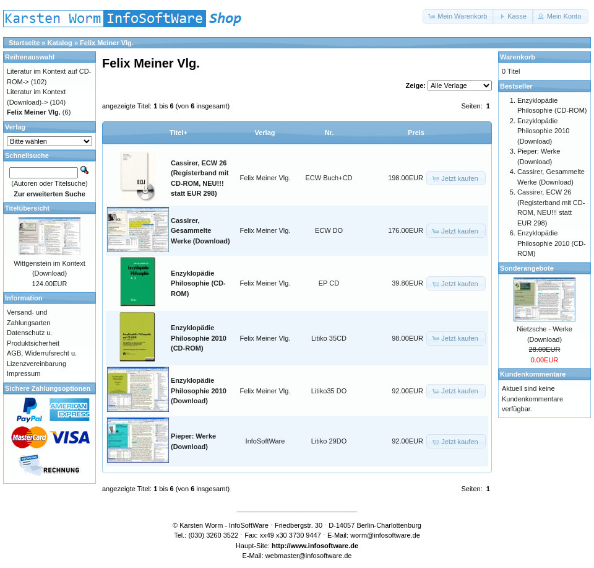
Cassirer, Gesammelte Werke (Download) (200, 231)
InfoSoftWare (265, 441)
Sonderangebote (527, 268)
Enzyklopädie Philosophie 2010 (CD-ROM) (198, 338)
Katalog (60, 42)
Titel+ (178, 132)
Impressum (23, 373)
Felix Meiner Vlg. (107, 42)
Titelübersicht (27, 208)
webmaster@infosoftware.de (308, 555)
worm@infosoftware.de (385, 535)
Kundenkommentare (533, 374)
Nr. (329, 132)
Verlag (264, 132)
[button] (458, 16)
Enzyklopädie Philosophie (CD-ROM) (198, 283)
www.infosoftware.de (325, 545)
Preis (416, 132)
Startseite (24, 42)
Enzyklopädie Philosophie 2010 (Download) (198, 390)
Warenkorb (517, 57)
